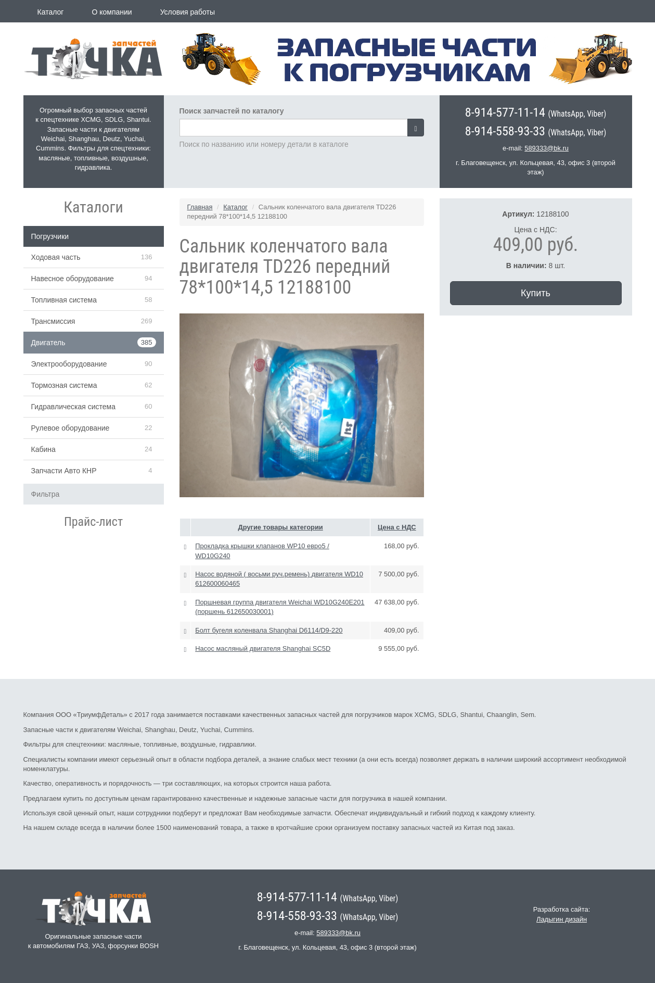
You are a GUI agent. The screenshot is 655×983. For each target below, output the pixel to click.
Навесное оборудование (72, 278)
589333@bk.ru (546, 148)
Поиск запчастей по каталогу (231, 111)
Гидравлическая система (73, 406)
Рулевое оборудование (70, 428)
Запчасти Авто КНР (64, 471)
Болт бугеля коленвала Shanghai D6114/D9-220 (268, 630)
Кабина (43, 449)
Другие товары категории (280, 527)
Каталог (50, 12)
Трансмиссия (53, 321)
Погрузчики (50, 236)
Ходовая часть (56, 257)
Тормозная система (64, 385)
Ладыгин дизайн (561, 919)
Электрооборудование (69, 364)
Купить (535, 293)
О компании (112, 12)
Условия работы (187, 12)
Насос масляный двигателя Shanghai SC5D (262, 648)
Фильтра (45, 494)
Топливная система (64, 300)
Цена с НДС (397, 527)
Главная (200, 207)
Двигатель (48, 342)
